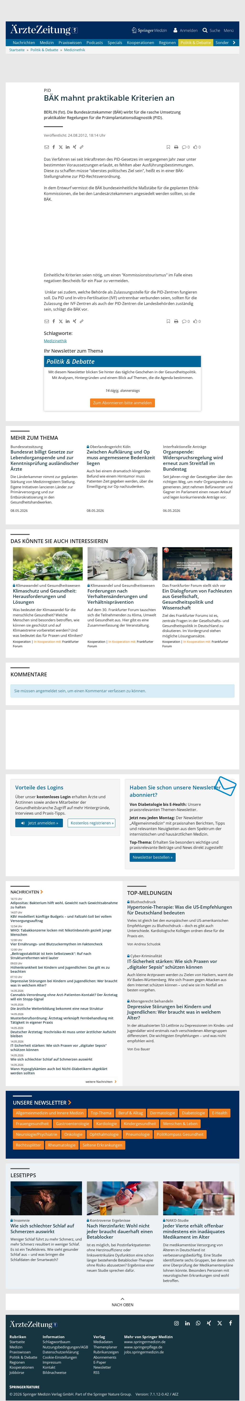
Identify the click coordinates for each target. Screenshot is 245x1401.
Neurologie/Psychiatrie (36, 1134)
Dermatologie (162, 1113)
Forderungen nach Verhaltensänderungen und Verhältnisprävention (117, 597)
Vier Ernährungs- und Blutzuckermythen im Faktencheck (56, 944)
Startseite (17, 1342)
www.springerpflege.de (143, 1347)
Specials (115, 42)
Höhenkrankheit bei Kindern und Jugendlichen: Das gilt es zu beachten (60, 969)
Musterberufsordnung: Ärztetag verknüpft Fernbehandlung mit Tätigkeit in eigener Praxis (61, 1020)
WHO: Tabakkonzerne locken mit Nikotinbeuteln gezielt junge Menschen (60, 932)
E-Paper (99, 1362)
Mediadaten (103, 1342)
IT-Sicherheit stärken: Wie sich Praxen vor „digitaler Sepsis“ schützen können (58, 1048)
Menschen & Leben (180, 1124)
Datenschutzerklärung (61, 1352)
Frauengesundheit (32, 1124)
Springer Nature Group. (112, 1394)
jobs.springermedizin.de (144, 1352)
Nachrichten (24, 42)
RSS (96, 1373)
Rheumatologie (62, 1145)
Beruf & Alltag (130, 1113)
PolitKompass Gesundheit (180, 1134)
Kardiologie (106, 1124)
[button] (228, 30)
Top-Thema (101, 1113)
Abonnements (104, 1357)
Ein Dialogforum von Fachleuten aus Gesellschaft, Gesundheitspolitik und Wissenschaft (197, 599)
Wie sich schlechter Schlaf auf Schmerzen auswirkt (51, 1059)
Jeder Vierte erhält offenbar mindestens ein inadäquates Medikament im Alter (194, 1232)
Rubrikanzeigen (106, 1352)
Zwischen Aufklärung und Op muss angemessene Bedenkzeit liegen (121, 458)
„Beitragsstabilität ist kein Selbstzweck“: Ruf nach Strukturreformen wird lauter (50, 956)
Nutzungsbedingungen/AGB (65, 1347)
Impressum (52, 1362)
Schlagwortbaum (56, 1342)
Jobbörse (17, 1373)
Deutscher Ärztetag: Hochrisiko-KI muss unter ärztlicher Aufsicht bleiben (63, 1034)
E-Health (219, 1113)
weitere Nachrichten (102, 1082)
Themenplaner (105, 1347)
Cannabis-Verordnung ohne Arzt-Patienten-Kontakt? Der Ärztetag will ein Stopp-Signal (63, 997)
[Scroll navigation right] (234, 43)
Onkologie (73, 1134)
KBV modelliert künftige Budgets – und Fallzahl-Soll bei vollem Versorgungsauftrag (61, 919)
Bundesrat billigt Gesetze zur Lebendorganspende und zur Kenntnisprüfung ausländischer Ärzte (44, 460)
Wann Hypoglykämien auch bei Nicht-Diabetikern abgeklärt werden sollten (58, 1071)
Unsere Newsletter (39, 1103)
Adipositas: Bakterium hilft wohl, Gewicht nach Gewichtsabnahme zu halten (64, 905)
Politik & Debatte (196, 42)
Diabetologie (193, 1113)
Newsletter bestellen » (153, 857)
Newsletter (102, 1367)
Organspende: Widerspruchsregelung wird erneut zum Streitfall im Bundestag (193, 460)
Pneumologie (138, 1134)
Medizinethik (55, 341)
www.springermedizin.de (144, 1342)
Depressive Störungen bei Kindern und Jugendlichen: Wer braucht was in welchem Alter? (63, 983)
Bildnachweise (54, 1373)
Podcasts (95, 42)
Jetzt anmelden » (39, 823)
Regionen (167, 42)
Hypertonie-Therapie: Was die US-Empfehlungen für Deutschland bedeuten (179, 910)
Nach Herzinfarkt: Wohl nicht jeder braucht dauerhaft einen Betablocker (120, 1232)
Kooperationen (140, 42)
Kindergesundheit (140, 1124)
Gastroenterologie (72, 1124)
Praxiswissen (70, 42)
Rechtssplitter (28, 1145)
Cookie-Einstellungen (60, 1357)
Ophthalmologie (104, 1134)
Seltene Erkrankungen (102, 1145)
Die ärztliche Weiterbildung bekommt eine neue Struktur (56, 1009)
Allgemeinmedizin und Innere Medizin (50, 1113)
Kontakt (49, 1367)
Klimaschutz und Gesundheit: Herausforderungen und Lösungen (45, 597)
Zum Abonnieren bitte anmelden (122, 403)
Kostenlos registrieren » (92, 823)
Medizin (47, 42)
